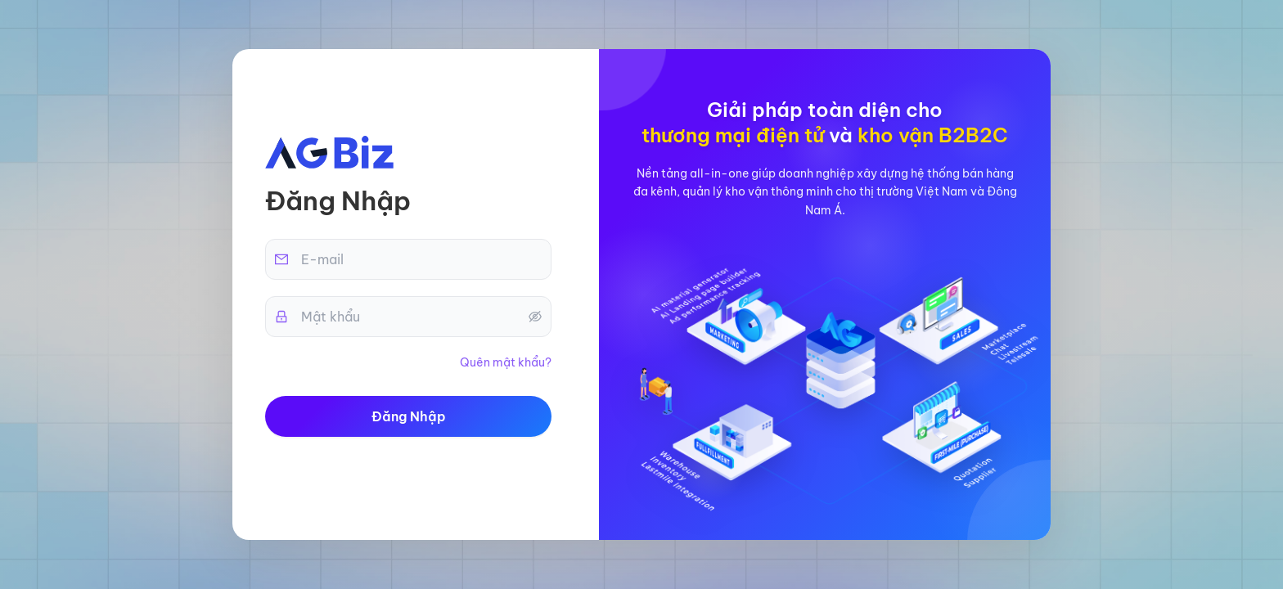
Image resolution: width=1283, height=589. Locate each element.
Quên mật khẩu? (505, 362)
